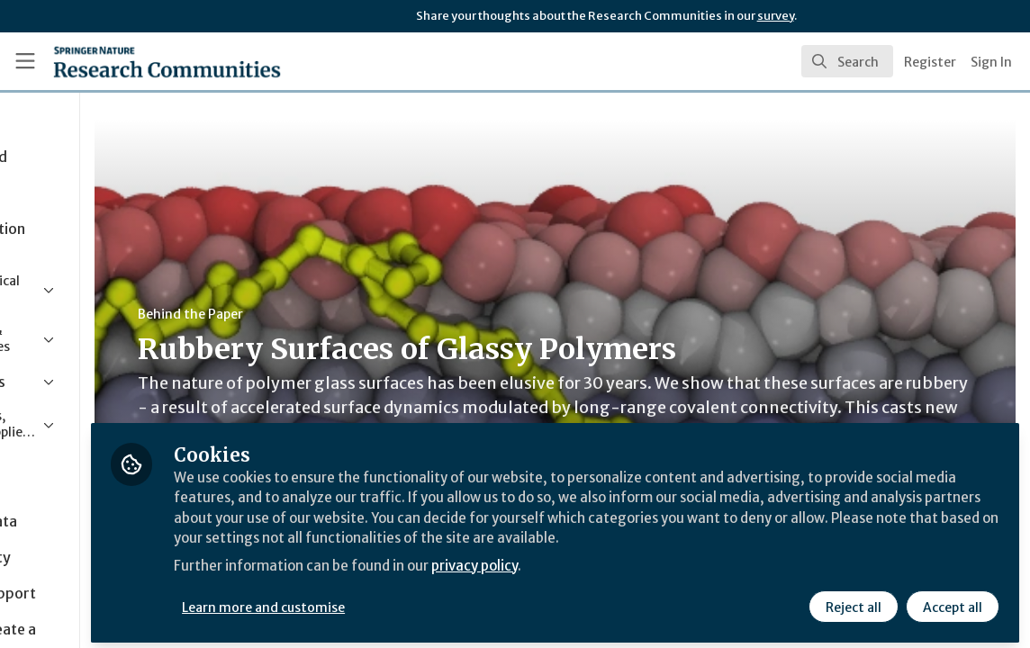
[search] (847, 61)
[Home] (138, 61)
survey (775, 15)
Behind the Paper (340, 314)
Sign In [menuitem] (991, 62)
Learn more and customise (414, 600)
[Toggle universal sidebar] (25, 61)
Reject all (852, 600)
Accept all (950, 600)
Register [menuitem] (930, 62)
